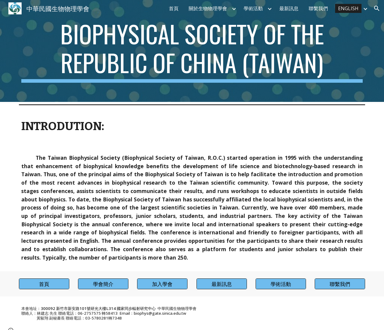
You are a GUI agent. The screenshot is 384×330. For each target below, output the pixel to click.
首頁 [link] (173, 8)
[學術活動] (281, 284)
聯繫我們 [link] (318, 8)
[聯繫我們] (340, 284)
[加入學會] (162, 284)
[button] (377, 8)
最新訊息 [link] (288, 8)
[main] (192, 51)
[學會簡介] (103, 284)
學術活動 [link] (253, 8)
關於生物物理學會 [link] (208, 8)
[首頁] (44, 284)
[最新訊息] (222, 284)
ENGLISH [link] (348, 8)
